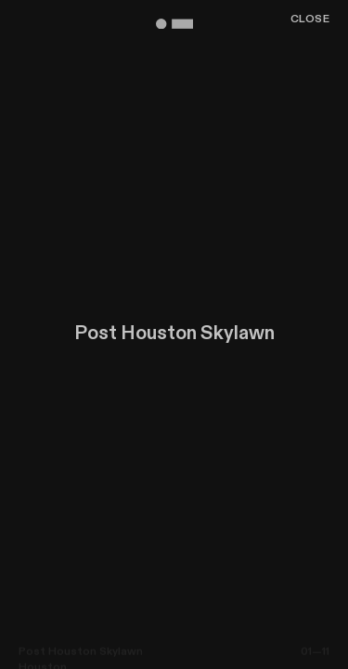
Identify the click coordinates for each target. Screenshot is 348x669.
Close (309, 19)
